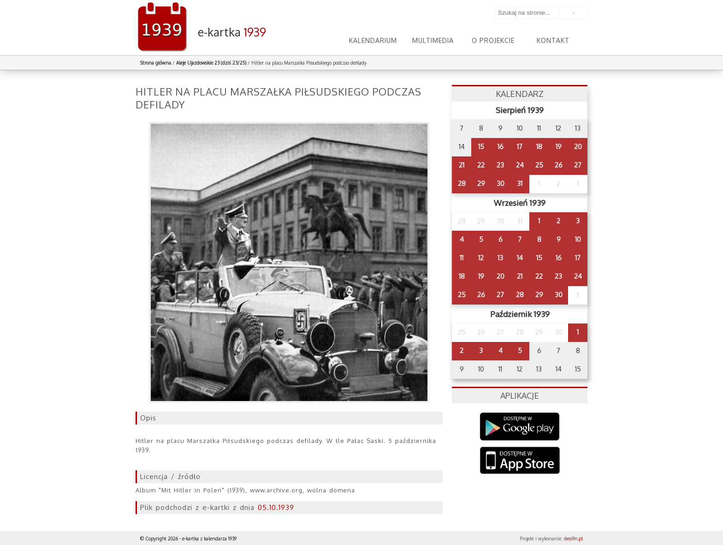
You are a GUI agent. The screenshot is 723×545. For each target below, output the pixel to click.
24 (520, 165)
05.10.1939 (276, 507)
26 (559, 165)
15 (481, 146)
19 (559, 146)
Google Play (520, 427)
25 (539, 165)
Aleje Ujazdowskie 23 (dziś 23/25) (211, 63)
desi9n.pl (573, 538)
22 (481, 165)
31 (519, 183)
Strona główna (155, 63)
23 (500, 165)
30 (500, 183)
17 (519, 146)
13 (500, 257)
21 (461, 165)
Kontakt (553, 40)
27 (577, 165)
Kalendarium (373, 40)
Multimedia (433, 40)
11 (461, 257)
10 (578, 239)
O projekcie (493, 40)
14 (520, 257)
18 (539, 146)
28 (462, 183)
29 (481, 183)
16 (501, 146)
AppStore (520, 461)
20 (578, 146)
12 (481, 257)
